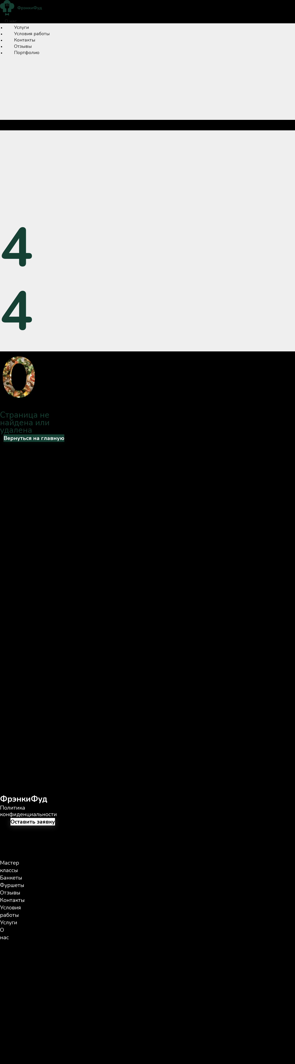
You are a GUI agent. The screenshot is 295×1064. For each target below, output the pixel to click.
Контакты (24, 40)
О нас (11, 21)
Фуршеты (12, 885)
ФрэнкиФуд (23, 798)
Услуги (21, 27)
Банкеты (11, 877)
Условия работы (32, 34)
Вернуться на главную (33, 438)
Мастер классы (9, 866)
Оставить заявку (32, 821)
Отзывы (23, 46)
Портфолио (26, 52)
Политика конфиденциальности (28, 811)
